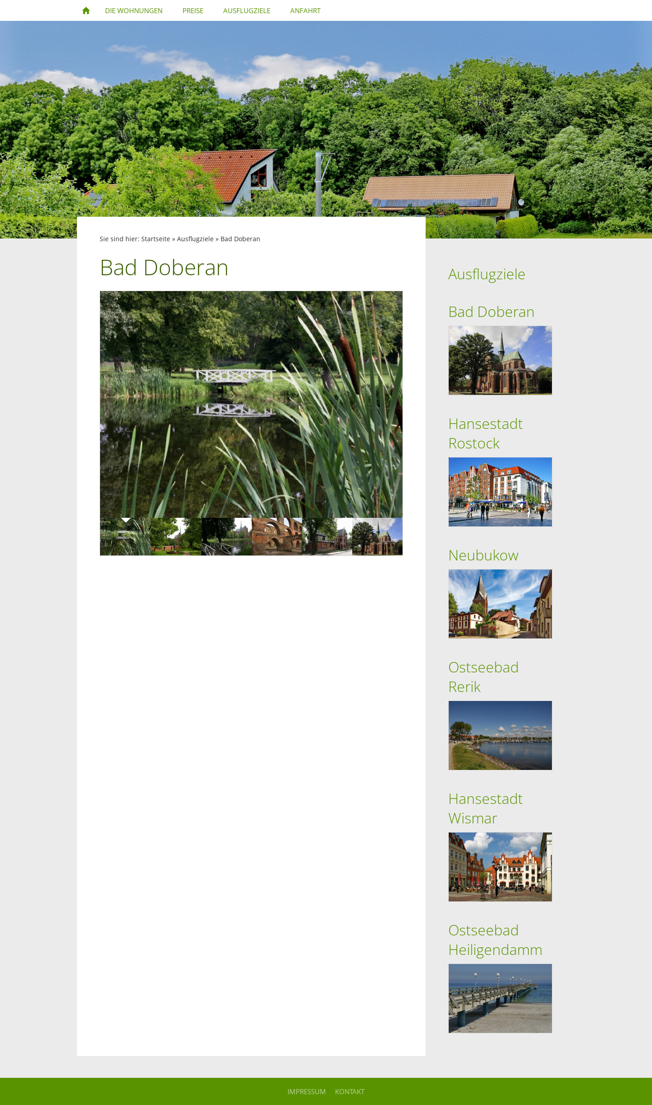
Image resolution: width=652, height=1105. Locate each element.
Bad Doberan (240, 239)
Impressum (307, 1091)
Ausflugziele (195, 239)
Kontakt (349, 1091)
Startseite (155, 239)
